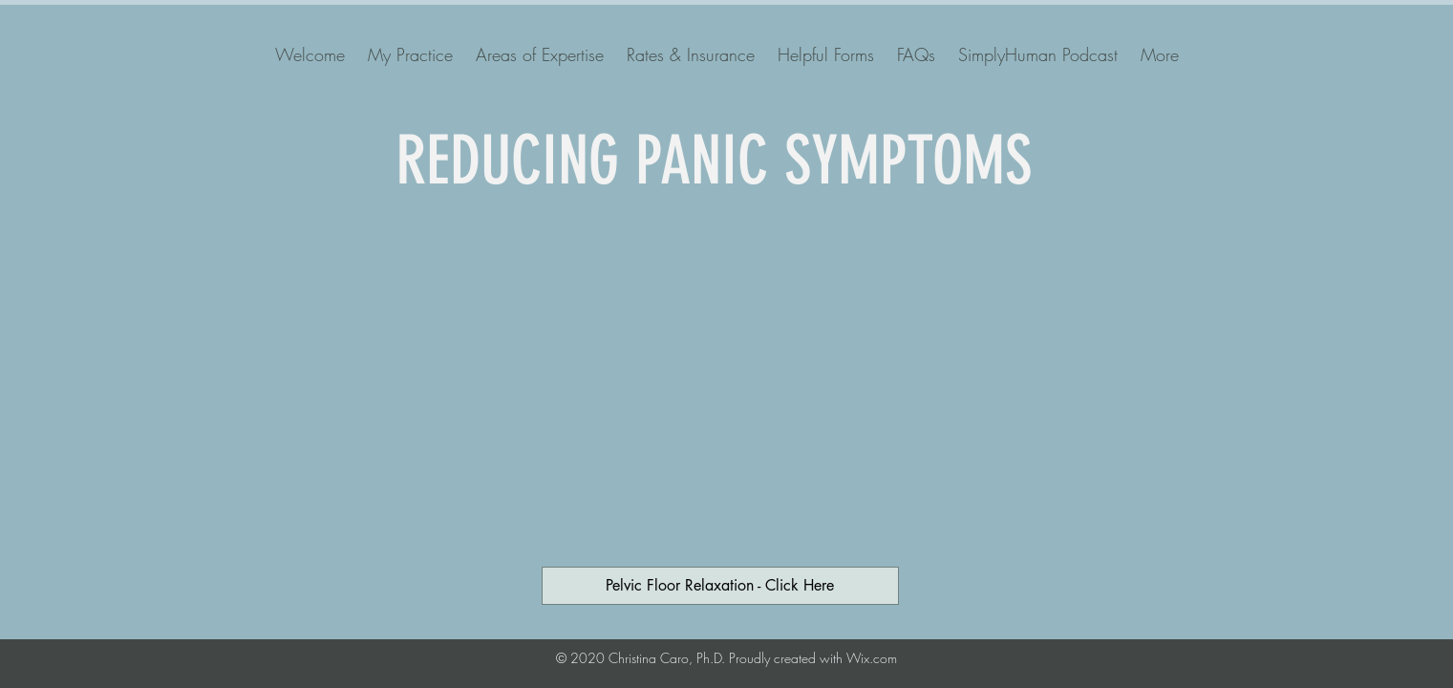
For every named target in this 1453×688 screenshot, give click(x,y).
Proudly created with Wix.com (813, 658)
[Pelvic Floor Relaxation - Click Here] (720, 586)
